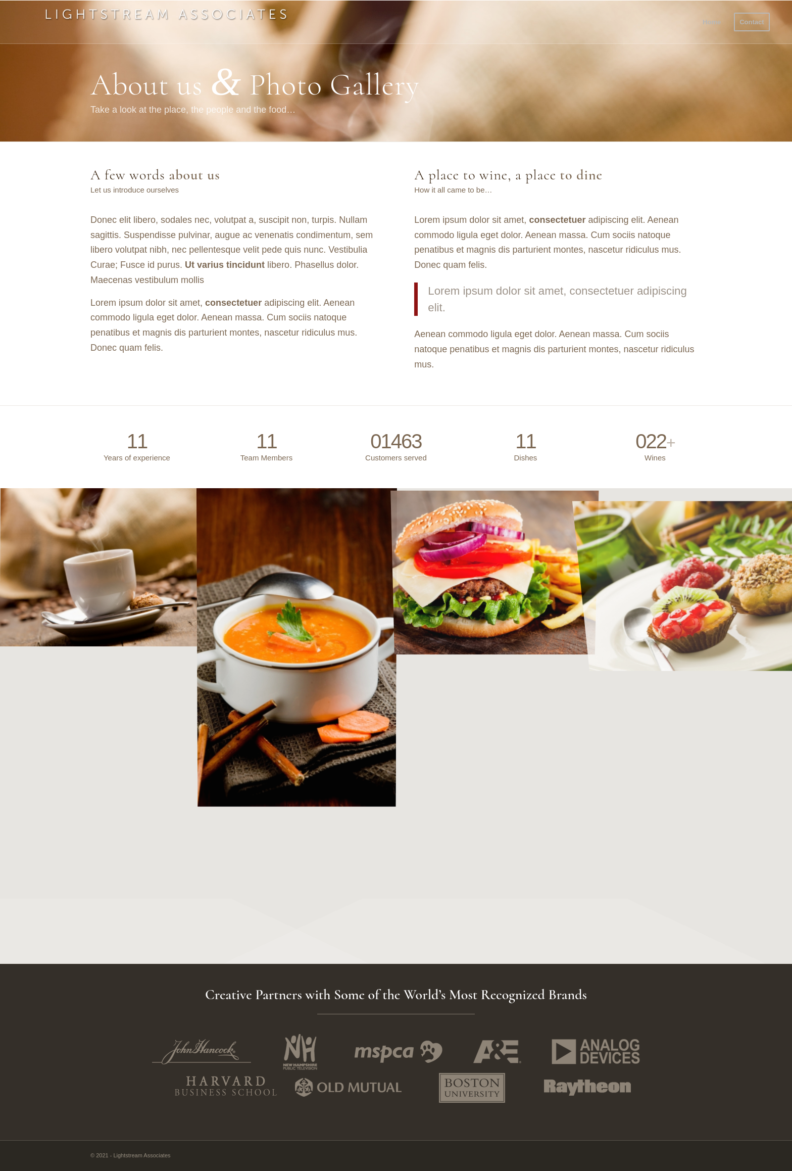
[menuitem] (711, 22)
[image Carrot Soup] (297, 646)
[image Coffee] (99, 567)
